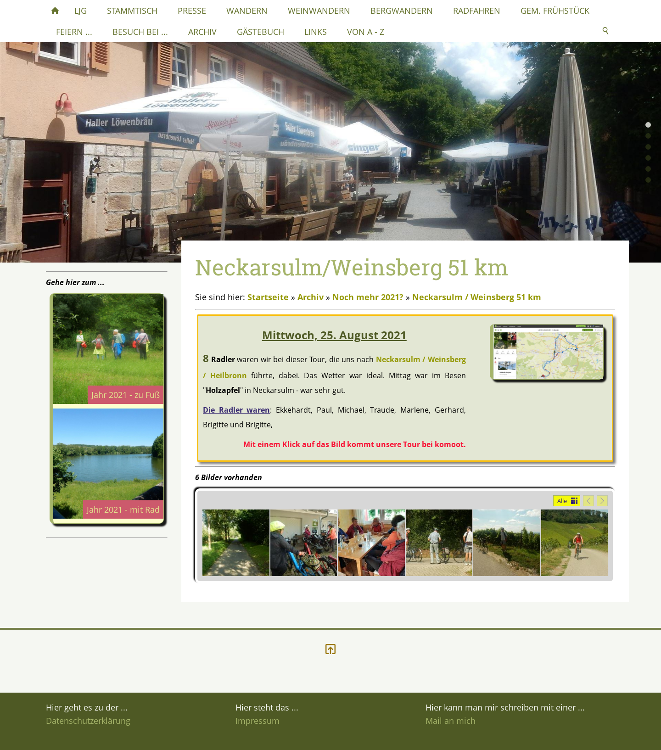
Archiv (310, 296)
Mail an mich (451, 720)
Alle (562, 501)
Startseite (268, 296)
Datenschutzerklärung (88, 720)
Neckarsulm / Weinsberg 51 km (476, 296)
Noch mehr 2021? (367, 296)
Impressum (257, 720)
